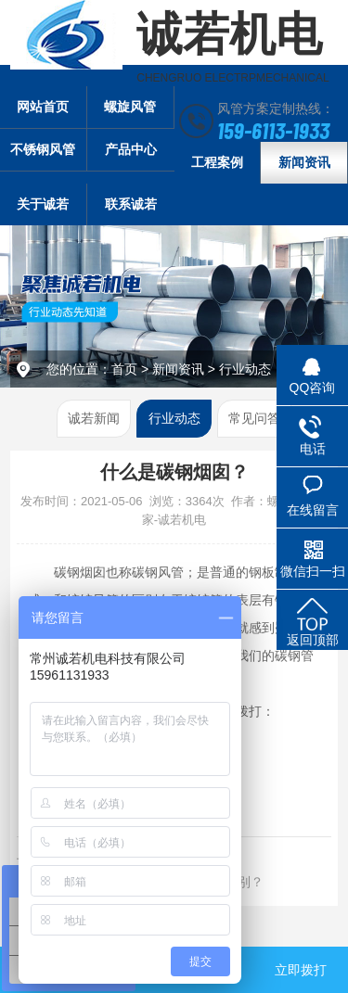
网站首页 (43, 106)
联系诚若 (131, 204)
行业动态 (245, 369)
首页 (124, 369)
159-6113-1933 (273, 130)
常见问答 (254, 418)
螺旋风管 (130, 106)
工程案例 (217, 162)
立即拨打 (301, 969)
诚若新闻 (94, 418)
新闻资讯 (304, 162)
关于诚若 (43, 204)
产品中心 (131, 149)
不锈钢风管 (42, 149)
